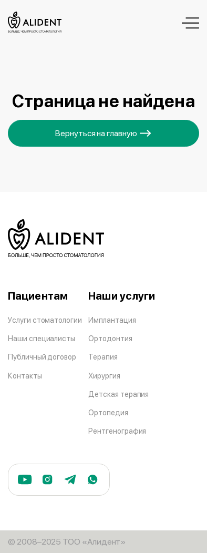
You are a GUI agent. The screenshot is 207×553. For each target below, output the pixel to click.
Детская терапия (118, 394)
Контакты (25, 375)
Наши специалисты (41, 338)
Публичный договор (42, 356)
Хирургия (104, 375)
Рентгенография (117, 430)
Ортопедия (108, 412)
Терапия (103, 356)
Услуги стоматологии (45, 319)
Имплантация (112, 319)
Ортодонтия (110, 338)
